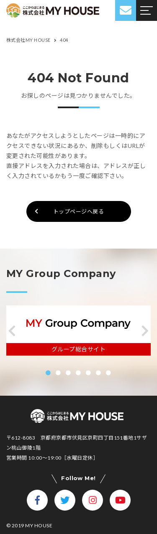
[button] (12, 331)
